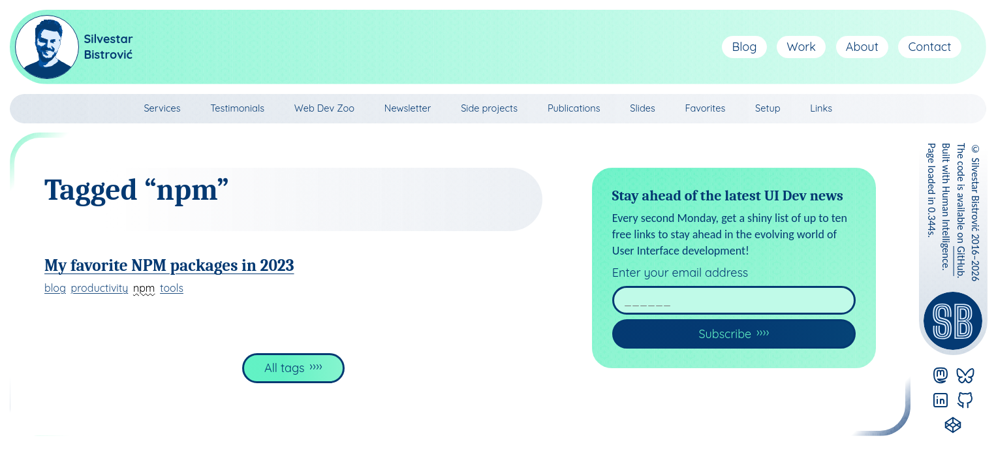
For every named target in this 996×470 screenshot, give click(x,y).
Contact (930, 46)
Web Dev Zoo (324, 108)
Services (162, 108)
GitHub (961, 261)
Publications (574, 108)
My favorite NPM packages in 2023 (169, 265)
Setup (767, 108)
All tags (284, 367)
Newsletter (407, 108)
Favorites (705, 108)
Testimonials (237, 108)
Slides (642, 108)
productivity (100, 287)
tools (171, 287)
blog (55, 287)
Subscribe (724, 333)
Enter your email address (680, 272)
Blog (744, 46)
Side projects (489, 108)
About (862, 46)
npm (144, 287)
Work (801, 46)
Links (821, 108)
